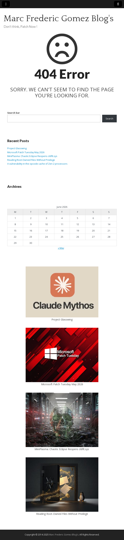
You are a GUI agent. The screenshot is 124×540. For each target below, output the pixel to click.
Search (109, 118)
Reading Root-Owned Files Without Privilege (31, 160)
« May (61, 248)
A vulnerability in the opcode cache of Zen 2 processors (37, 163)
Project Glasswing (17, 148)
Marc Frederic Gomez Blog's (59, 18)
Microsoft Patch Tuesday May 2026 (25, 152)
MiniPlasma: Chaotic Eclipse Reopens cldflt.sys (32, 156)
